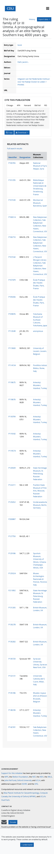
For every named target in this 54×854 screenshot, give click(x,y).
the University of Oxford (18, 796)
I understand (27, 844)
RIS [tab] (45, 105)
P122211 (12, 485)
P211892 (12, 590)
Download (21, 132)
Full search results (14, 148)
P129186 (12, 553)
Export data (43, 19)
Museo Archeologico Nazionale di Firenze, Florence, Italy (40, 579)
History (32, 19)
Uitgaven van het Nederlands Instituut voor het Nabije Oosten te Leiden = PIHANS (34, 82)
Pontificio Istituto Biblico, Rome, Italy (40, 368)
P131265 (12, 607)
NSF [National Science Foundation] (34, 777)
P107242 (12, 257)
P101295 (12, 180)
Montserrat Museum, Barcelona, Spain (40, 203)
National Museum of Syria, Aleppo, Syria (40, 166)
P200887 (12, 519)
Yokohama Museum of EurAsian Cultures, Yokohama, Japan (40, 320)
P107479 (12, 280)
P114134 (12, 365)
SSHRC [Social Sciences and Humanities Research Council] (24, 784)
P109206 (12, 297)
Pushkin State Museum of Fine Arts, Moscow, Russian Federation (40, 491)
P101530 (12, 200)
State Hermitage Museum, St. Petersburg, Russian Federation (40, 474)
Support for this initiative (11, 773)
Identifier (12, 157)
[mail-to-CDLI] (4, 823)
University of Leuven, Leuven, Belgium (40, 351)
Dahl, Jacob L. (23, 62)
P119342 (12, 433)
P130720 (12, 659)
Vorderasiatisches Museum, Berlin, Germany (40, 505)
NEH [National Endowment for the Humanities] (42, 777)
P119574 (12, 451)
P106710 (12, 237)
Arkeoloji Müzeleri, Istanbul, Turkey (40, 385)
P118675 (12, 382)
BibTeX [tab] (38, 105)
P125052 (12, 502)
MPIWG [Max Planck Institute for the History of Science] (32, 796)
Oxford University (24, 780)
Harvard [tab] (27, 105)
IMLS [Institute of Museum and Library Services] (50, 777)
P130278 (12, 624)
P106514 (12, 217)
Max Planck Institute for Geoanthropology (21, 793)
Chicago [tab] (9, 105)
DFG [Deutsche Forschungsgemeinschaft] (36, 784)
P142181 (12, 727)
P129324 (12, 573)
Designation (25, 157)
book (20, 45)
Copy (9, 132)
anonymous (38, 331)
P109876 (12, 314)
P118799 (12, 416)
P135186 (12, 693)
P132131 (12, 676)
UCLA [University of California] (38, 780)
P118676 (12, 399)
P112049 (12, 331)
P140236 (12, 710)
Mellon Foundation (20, 777)
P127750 (12, 536)
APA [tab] (18, 105)
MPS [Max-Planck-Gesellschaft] (6, 777)
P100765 (12, 163)
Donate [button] (13, 822)
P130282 (12, 641)
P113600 (12, 348)
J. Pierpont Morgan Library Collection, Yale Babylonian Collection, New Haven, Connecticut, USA (40, 265)
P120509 (12, 468)
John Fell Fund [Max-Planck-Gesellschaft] (10, 780)
